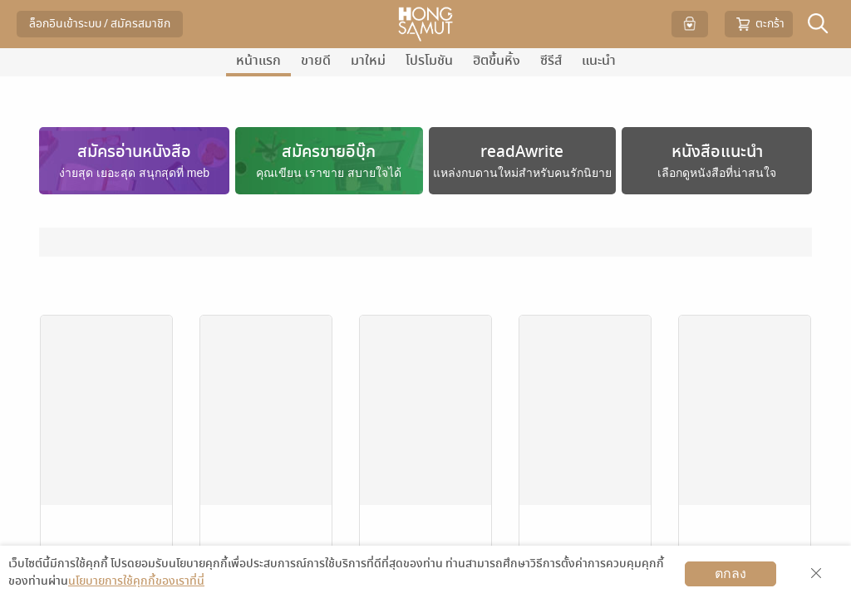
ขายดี (316, 61)
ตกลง (730, 573)
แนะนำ (599, 61)
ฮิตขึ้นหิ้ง (496, 61)
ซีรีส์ (551, 61)
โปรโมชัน (429, 61)
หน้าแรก (258, 61)
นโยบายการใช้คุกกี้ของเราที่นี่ (136, 581)
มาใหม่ (368, 61)
